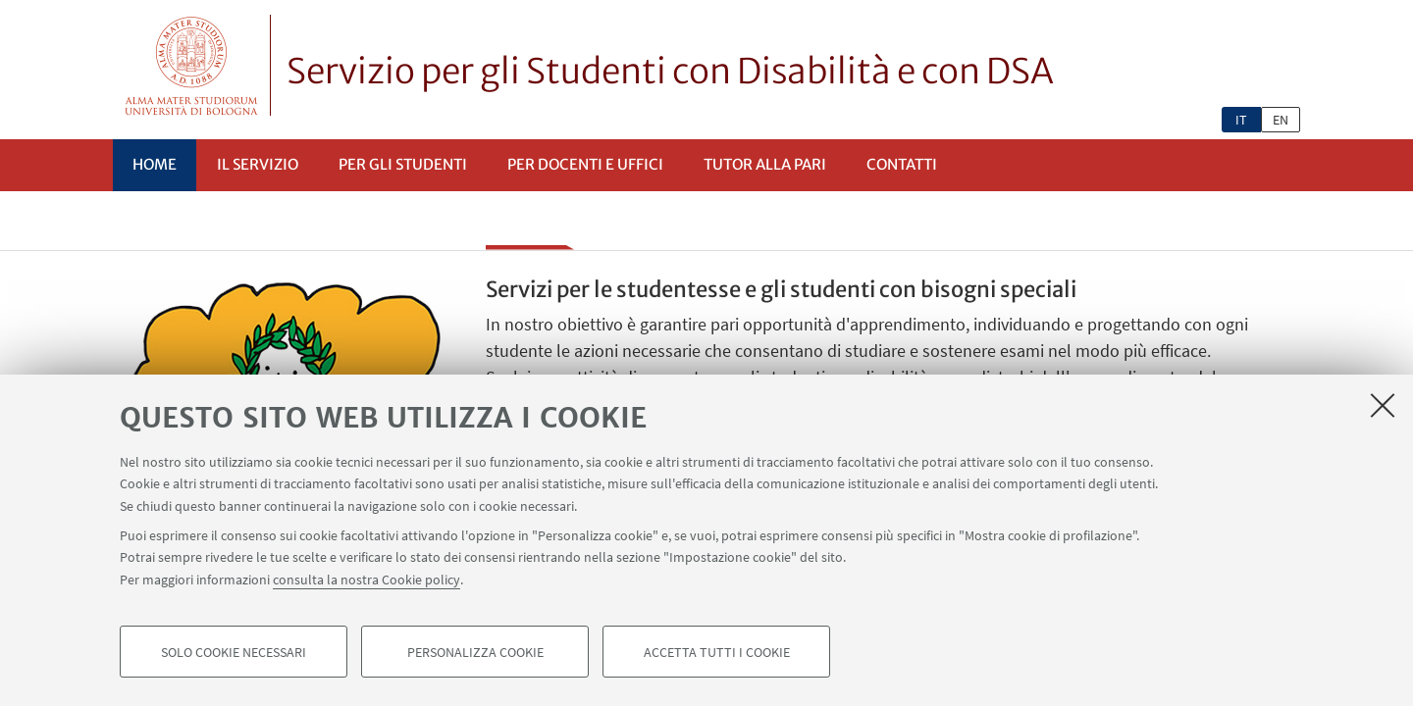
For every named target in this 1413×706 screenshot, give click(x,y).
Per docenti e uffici (585, 164)
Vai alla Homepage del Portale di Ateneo (192, 65)
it (1241, 119)
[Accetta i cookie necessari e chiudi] (1382, 406)
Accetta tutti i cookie (717, 653)
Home (154, 164)
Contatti (901, 164)
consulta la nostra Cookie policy (366, 580)
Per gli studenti (403, 164)
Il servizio (257, 164)
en (1280, 119)
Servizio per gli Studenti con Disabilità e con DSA (670, 71)
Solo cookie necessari (233, 653)
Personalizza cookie (475, 653)
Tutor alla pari (765, 164)
